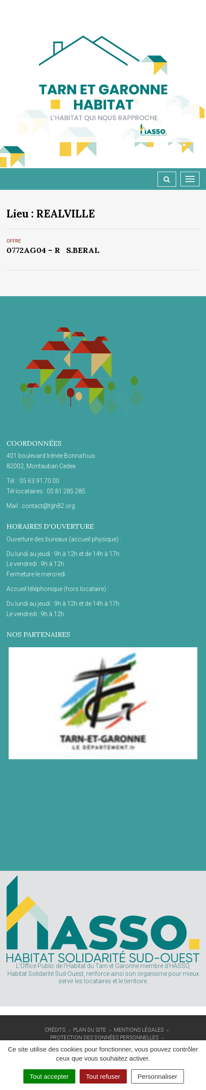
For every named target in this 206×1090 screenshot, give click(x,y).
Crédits (55, 1030)
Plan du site (89, 1030)
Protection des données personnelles (104, 1038)
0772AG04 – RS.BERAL (53, 250)
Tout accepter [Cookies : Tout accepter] (49, 1076)
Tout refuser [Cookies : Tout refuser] (103, 1076)
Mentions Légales (139, 1030)
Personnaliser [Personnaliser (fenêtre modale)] (157, 1076)
